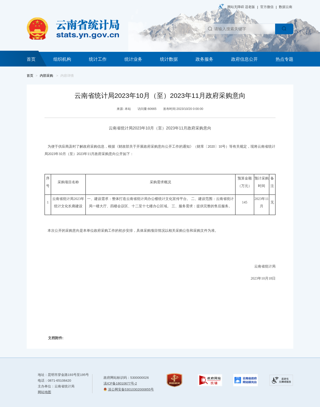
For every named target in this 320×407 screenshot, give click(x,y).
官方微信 (267, 7)
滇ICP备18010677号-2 (120, 383)
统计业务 (133, 59)
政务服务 (204, 59)
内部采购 (46, 75)
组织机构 (62, 59)
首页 (31, 59)
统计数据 (169, 59)
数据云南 (285, 7)
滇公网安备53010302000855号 (131, 389)
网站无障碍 (235, 7)
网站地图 (44, 392)
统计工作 (98, 59)
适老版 (250, 7)
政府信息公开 (244, 59)
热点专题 (284, 59)
